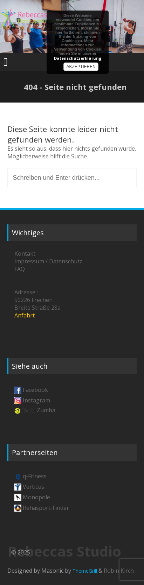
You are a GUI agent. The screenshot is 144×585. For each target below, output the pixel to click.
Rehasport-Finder (46, 508)
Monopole (36, 497)
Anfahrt (24, 315)
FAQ (19, 269)
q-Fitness (35, 476)
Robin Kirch (119, 570)
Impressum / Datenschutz (48, 261)
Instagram (36, 400)
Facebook (35, 390)
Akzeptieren (81, 66)
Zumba (46, 410)
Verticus (33, 487)
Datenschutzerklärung (77, 58)
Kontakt (24, 253)
